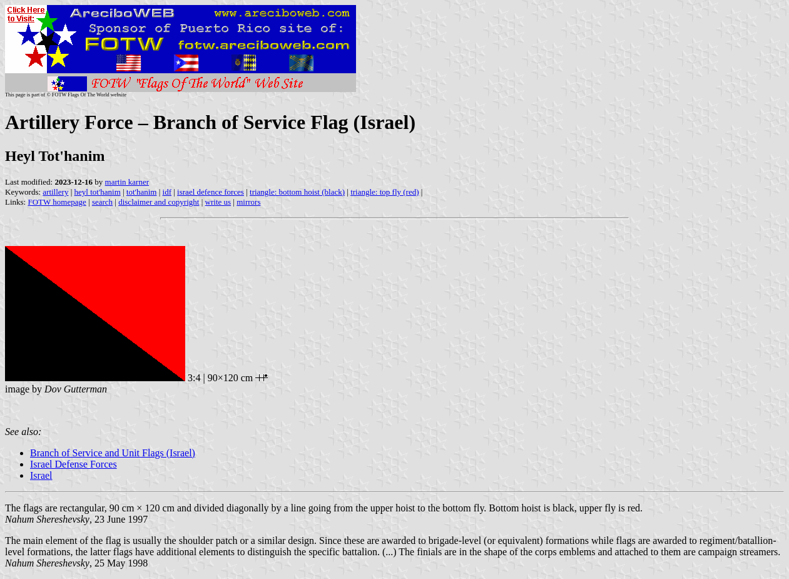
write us (218, 202)
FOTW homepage (57, 202)
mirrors (248, 202)
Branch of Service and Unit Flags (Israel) (112, 453)
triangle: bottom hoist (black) (297, 192)
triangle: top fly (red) (384, 192)
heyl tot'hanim (97, 192)
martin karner (127, 182)
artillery (55, 192)
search (102, 202)
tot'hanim (141, 192)
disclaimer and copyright (158, 202)
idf (167, 192)
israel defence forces (210, 192)
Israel (41, 475)
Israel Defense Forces (73, 464)
